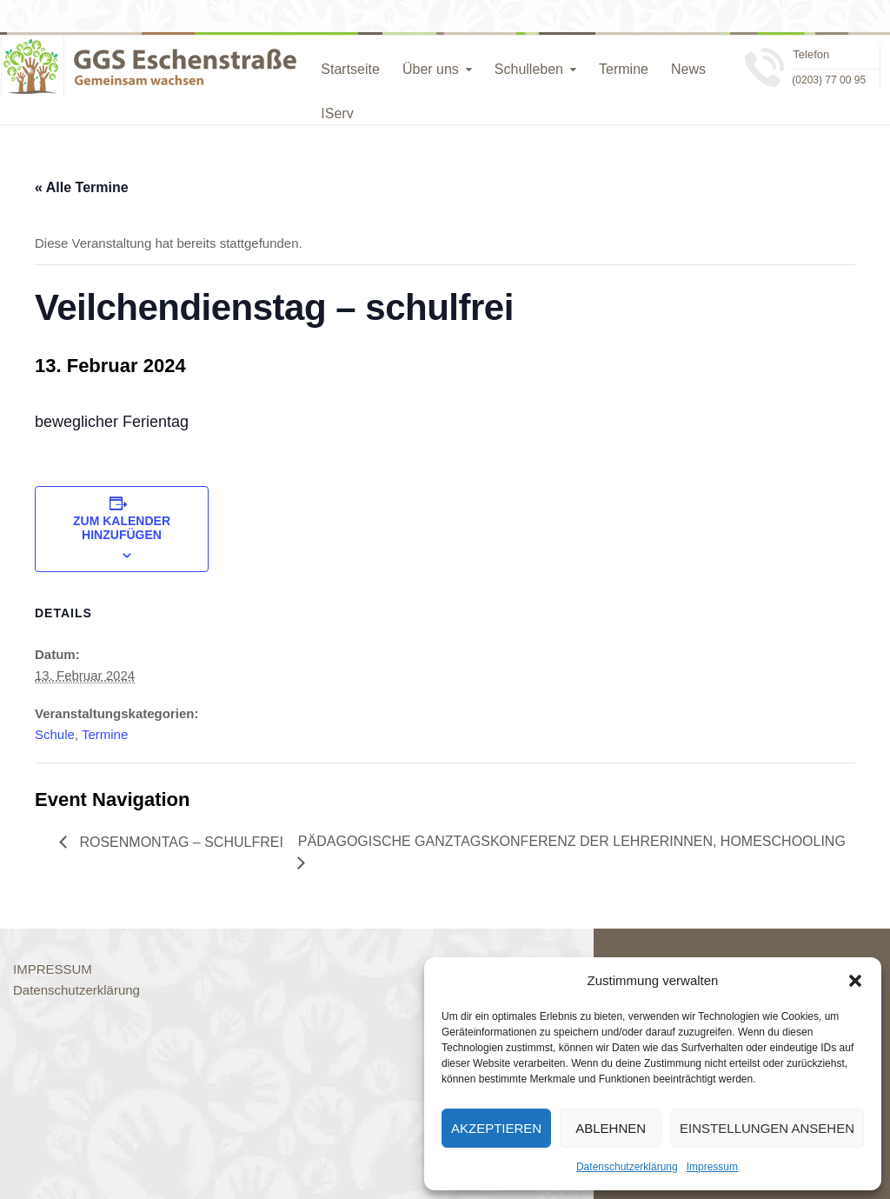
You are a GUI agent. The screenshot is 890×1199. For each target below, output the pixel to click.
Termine (623, 69)
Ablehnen (610, 1128)
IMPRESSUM (52, 969)
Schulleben (529, 69)
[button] (855, 980)
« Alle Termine (82, 187)
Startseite (350, 69)
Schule (55, 734)
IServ (337, 113)
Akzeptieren (496, 1128)
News (688, 69)
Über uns (430, 69)
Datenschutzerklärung (627, 1167)
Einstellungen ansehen (767, 1128)
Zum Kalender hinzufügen (121, 528)
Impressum (712, 1167)
